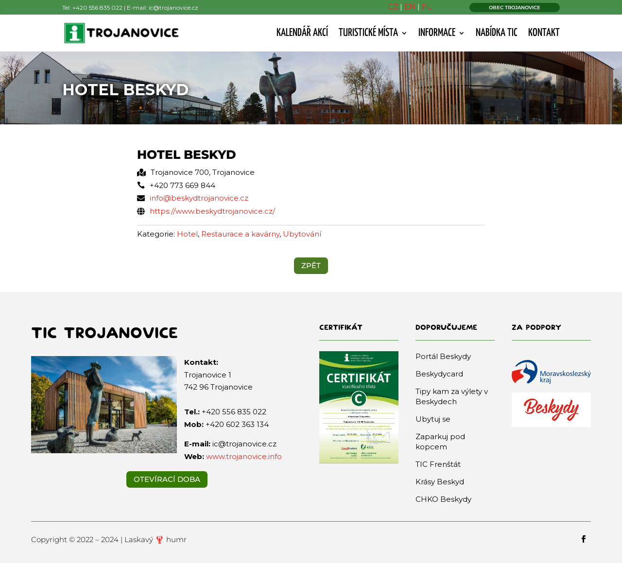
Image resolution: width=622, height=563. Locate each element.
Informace (436, 33)
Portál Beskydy (443, 356)
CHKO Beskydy (443, 499)
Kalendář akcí (302, 33)
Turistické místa (368, 33)
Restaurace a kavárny (240, 234)
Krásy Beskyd (439, 481)
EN (409, 6)
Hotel (187, 234)
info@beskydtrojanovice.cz (199, 198)
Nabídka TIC (497, 33)
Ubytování (302, 234)
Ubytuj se (432, 419)
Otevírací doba (167, 479)
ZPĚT (311, 265)
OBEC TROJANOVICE (514, 7)
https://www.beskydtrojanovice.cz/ (212, 211)
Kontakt (544, 33)
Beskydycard (439, 373)
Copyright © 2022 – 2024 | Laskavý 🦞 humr (109, 539)
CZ (393, 6)
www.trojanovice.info (244, 456)
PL (427, 6)
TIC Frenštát (438, 464)
